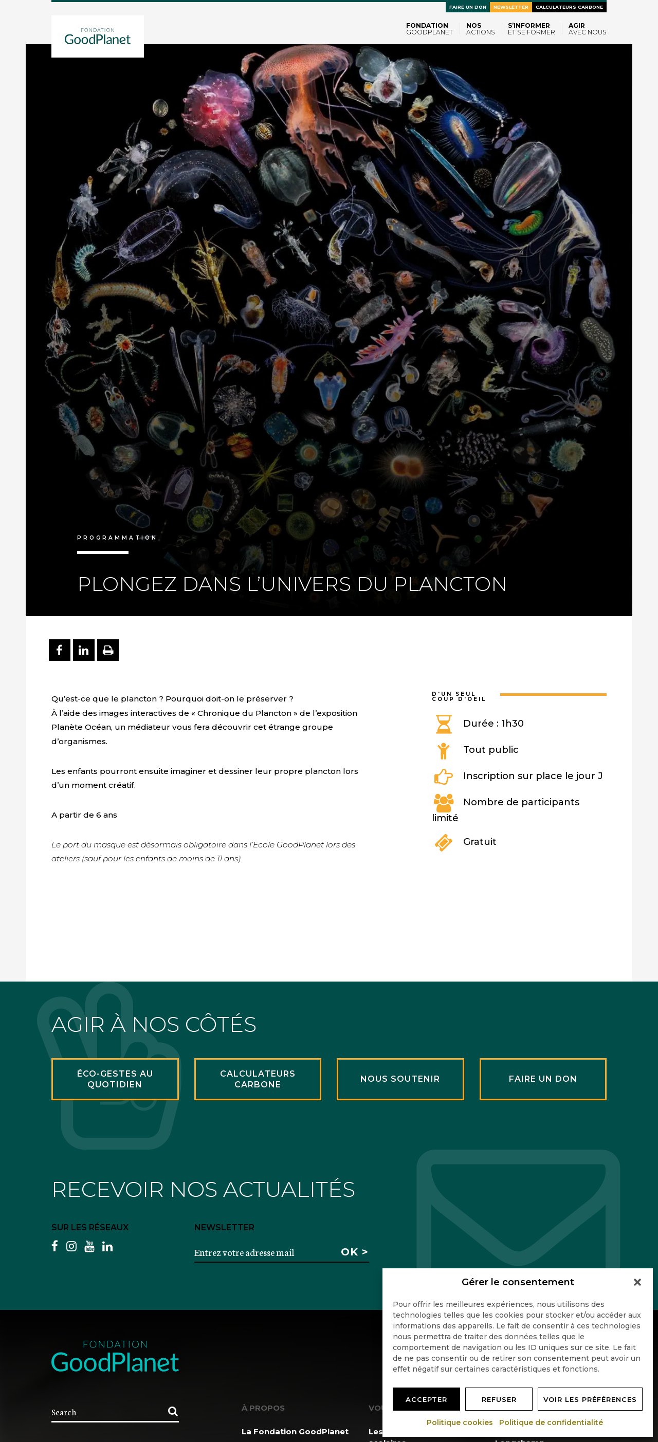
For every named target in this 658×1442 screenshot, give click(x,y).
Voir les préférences (590, 1399)
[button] (637, 1282)
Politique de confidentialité (551, 1422)
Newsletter (511, 7)
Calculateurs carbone (569, 7)
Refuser (499, 1399)
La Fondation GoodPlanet (295, 1431)
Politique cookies (460, 1422)
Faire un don (467, 7)
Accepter (426, 1399)
